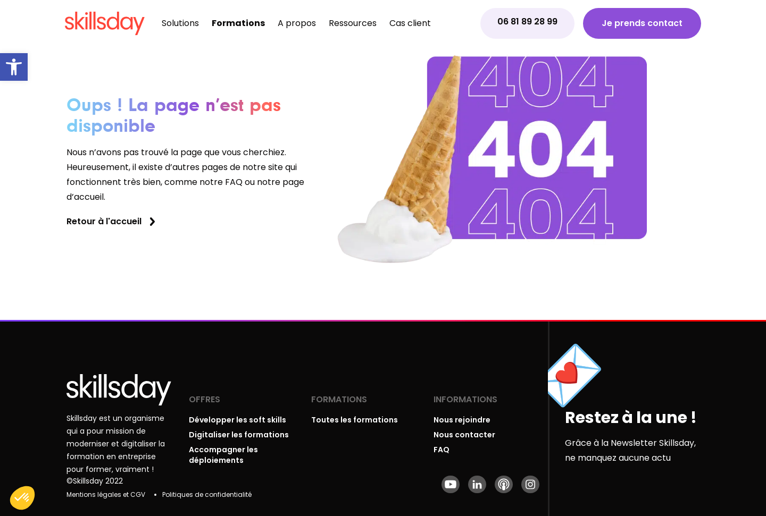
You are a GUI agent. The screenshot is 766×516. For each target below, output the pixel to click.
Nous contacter (464, 434)
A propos (297, 23)
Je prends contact (642, 23)
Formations (238, 23)
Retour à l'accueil (103, 221)
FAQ (441, 449)
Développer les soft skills (237, 420)
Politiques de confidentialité (207, 494)
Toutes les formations (354, 420)
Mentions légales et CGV (105, 494)
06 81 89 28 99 (527, 21)
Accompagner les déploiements (223, 455)
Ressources (353, 23)
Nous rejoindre (462, 420)
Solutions (180, 23)
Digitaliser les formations (239, 434)
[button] (14, 67)
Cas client (410, 23)
